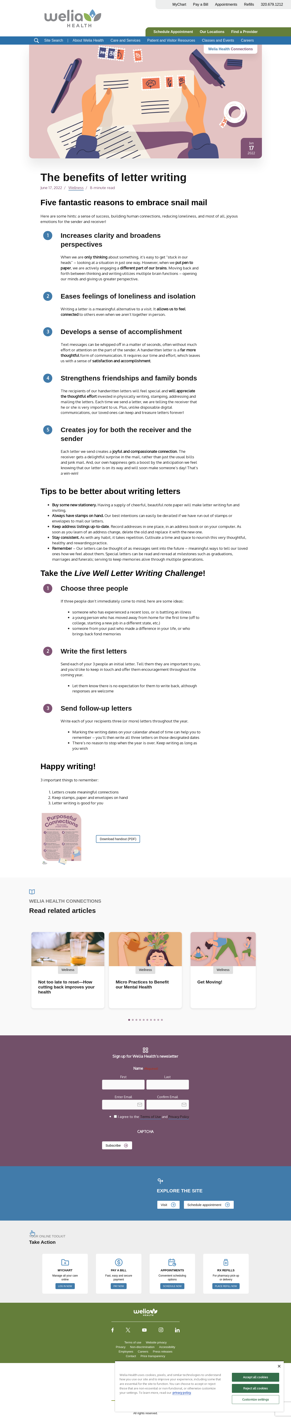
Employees (126, 1351)
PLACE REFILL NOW (226, 1286)
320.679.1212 (272, 4)
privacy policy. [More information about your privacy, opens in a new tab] (182, 1392)
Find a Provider (244, 32)
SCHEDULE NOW (172, 1286)
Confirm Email (167, 1097)
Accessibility (167, 1347)
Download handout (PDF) (119, 839)
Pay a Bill (200, 4)
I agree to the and (153, 1117)
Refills (249, 4)
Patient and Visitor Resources (171, 40)
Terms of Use (150, 1117)
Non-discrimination (142, 1347)
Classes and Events (218, 40)
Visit (164, 1205)
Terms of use (132, 1342)
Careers (247, 40)
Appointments (226, 4)
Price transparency (152, 1356)
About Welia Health (88, 40)
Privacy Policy (178, 1117)
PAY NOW (118, 1286)
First (123, 1077)
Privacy (120, 1347)
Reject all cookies (255, 1388)
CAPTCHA (145, 1131)
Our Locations (212, 32)
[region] (199, 1386)
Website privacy (156, 1342)
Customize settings (255, 1399)
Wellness (76, 187)
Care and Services (125, 40)
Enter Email (123, 1097)
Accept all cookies (255, 1377)
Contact (131, 1356)
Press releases (162, 1351)
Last (167, 1077)
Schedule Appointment (173, 32)
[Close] (279, 1366)
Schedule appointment (204, 1205)
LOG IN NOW (65, 1286)
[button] (129, 1020)
